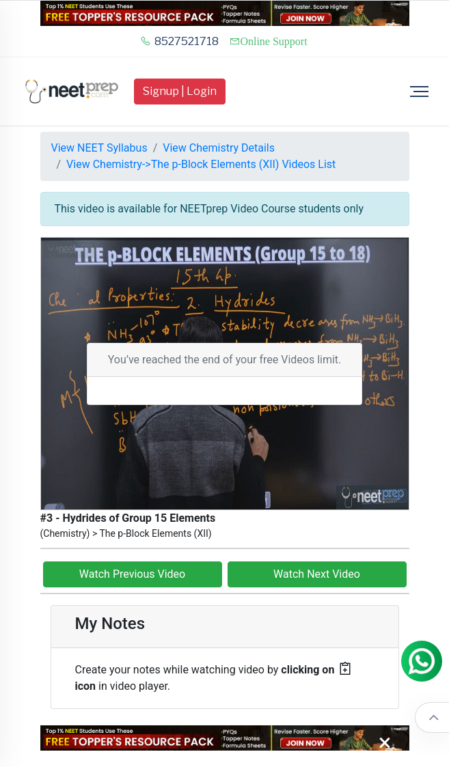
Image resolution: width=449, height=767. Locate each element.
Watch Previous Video (132, 574)
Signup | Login (180, 91)
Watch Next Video (316, 574)
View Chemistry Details (219, 147)
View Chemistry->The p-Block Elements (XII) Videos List (201, 164)
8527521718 (179, 41)
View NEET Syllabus (99, 147)
